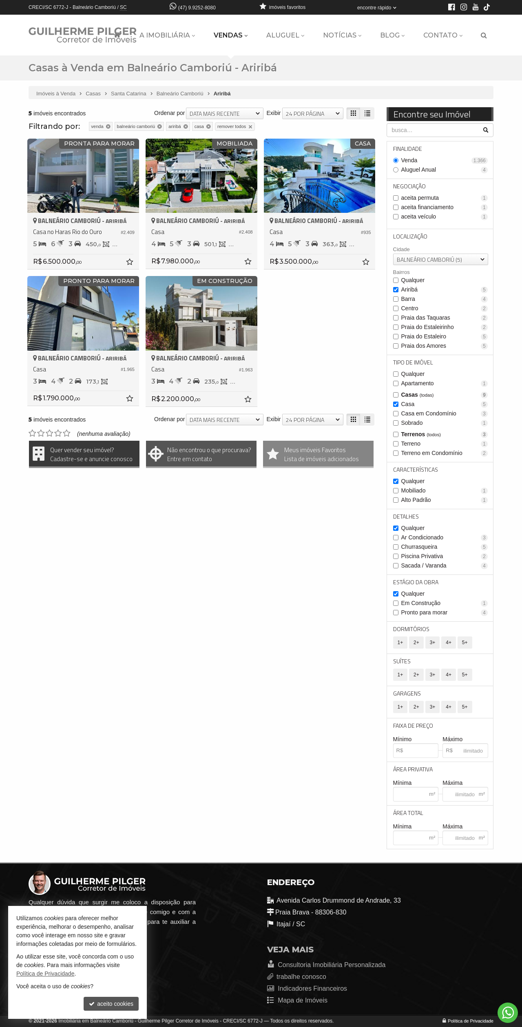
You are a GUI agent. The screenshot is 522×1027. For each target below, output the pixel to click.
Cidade (401, 249)
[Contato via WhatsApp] (508, 1013)
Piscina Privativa (444, 556)
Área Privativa (413, 769)
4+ (448, 642)
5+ (465, 642)
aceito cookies (111, 1003)
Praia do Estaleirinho (444, 327)
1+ (400, 642)
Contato (442, 35)
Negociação (409, 186)
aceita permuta (444, 197)
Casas (444, 394)
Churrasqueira (444, 546)
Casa (444, 404)
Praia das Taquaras (444, 317)
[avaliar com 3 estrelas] (49, 433)
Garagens (407, 693)
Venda (444, 160)
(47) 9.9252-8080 (197, 8)
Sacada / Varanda (444, 565)
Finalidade (407, 148)
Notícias (342, 35)
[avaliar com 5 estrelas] (67, 433)
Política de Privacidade (470, 1020)
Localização (410, 236)
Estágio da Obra (415, 582)
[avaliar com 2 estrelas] (41, 433)
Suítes (402, 661)
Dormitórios (411, 629)
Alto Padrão (444, 500)
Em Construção (444, 603)
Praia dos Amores (444, 345)
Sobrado (444, 423)
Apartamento (444, 383)
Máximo (452, 739)
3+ (433, 642)
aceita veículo (444, 216)
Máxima (452, 783)
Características (415, 469)
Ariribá (444, 289)
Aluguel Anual (444, 169)
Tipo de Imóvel (413, 362)
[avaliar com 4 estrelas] (58, 433)
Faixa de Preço (413, 725)
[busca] (484, 35)
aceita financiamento (444, 207)
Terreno (444, 443)
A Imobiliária (167, 35)
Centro (444, 308)
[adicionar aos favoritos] (130, 263)
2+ (416, 642)
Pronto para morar (444, 612)
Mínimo (402, 739)
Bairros (401, 272)
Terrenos (444, 434)
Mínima (402, 783)
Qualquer (413, 280)
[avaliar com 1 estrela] (32, 433)
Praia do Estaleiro (444, 336)
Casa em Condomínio (444, 413)
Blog (392, 35)
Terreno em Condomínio (444, 453)
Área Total (408, 812)
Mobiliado (444, 490)
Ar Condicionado (444, 537)
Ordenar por (169, 113)
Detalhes (406, 516)
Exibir (273, 113)
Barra (444, 299)
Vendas (231, 35)
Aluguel (285, 35)
